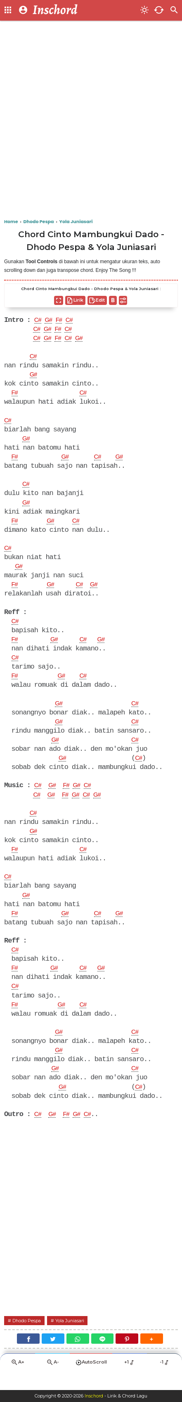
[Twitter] (53, 1356)
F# (62, 321)
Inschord (94, 1396)
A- (52, 1381)
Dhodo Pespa (29, 1338)
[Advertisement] (91, 120)
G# (50, 321)
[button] (151, 1356)
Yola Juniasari (76, 1338)
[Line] (102, 1356)
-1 (164, 1380)
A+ (17, 1381)
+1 (129, 1380)
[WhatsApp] (77, 1356)
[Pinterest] (127, 1356)
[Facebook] (28, 1356)
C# (38, 321)
